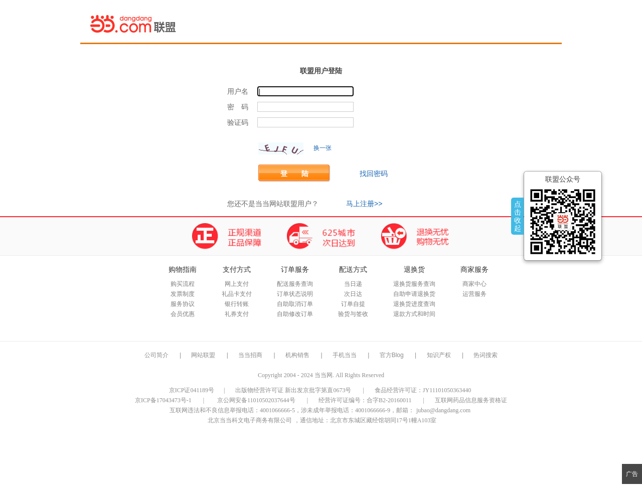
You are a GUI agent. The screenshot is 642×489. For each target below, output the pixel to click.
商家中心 (474, 283)
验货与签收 (353, 313)
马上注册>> (364, 204)
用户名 (237, 91)
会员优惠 (183, 313)
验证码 (237, 122)
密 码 (237, 107)
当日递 (353, 283)
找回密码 (374, 174)
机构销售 (297, 355)
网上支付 (237, 283)
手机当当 (345, 355)
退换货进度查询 (414, 303)
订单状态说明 (295, 293)
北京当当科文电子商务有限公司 (250, 420)
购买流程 (183, 283)
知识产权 (439, 355)
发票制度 (183, 293)
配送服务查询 (295, 283)
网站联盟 (203, 355)
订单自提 (353, 303)
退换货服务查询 (414, 283)
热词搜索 (485, 355)
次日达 (353, 293)
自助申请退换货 (414, 293)
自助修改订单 (295, 313)
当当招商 (250, 355)
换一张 (322, 147)
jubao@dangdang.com (443, 410)
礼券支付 (237, 313)
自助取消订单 (295, 303)
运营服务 (474, 293)
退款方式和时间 (414, 313)
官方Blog (392, 355)
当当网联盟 (133, 24)
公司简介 (156, 355)
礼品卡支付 (237, 293)
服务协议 (183, 303)
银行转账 (237, 303)
